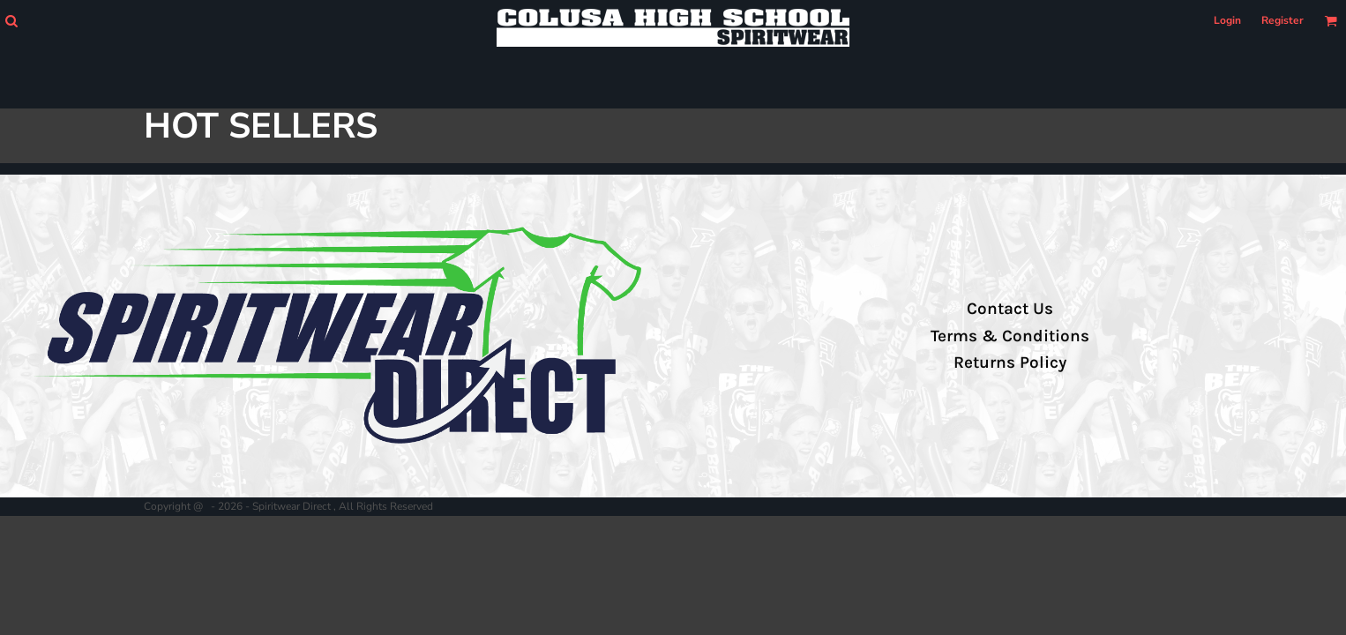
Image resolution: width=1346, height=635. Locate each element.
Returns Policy (1009, 362)
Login (1227, 20)
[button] (11, 20)
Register (1282, 20)
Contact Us (1010, 308)
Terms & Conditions (1010, 336)
